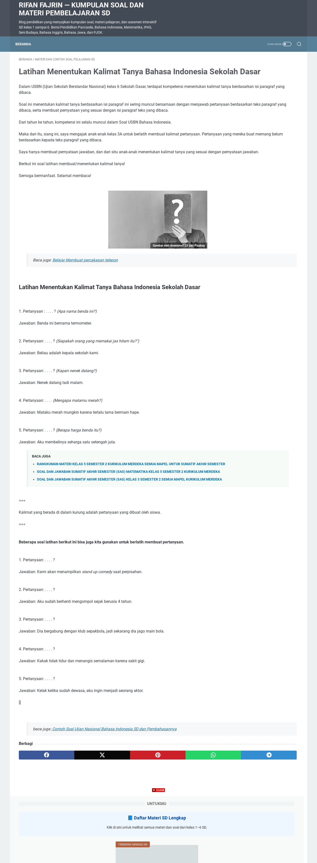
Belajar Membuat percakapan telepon (85, 287)
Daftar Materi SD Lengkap (264, 76)
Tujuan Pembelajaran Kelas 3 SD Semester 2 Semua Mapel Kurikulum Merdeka (260, 203)
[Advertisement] (158, 828)
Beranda (26, 44)
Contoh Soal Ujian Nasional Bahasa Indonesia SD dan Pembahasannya (114, 772)
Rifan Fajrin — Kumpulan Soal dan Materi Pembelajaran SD (81, 9)
